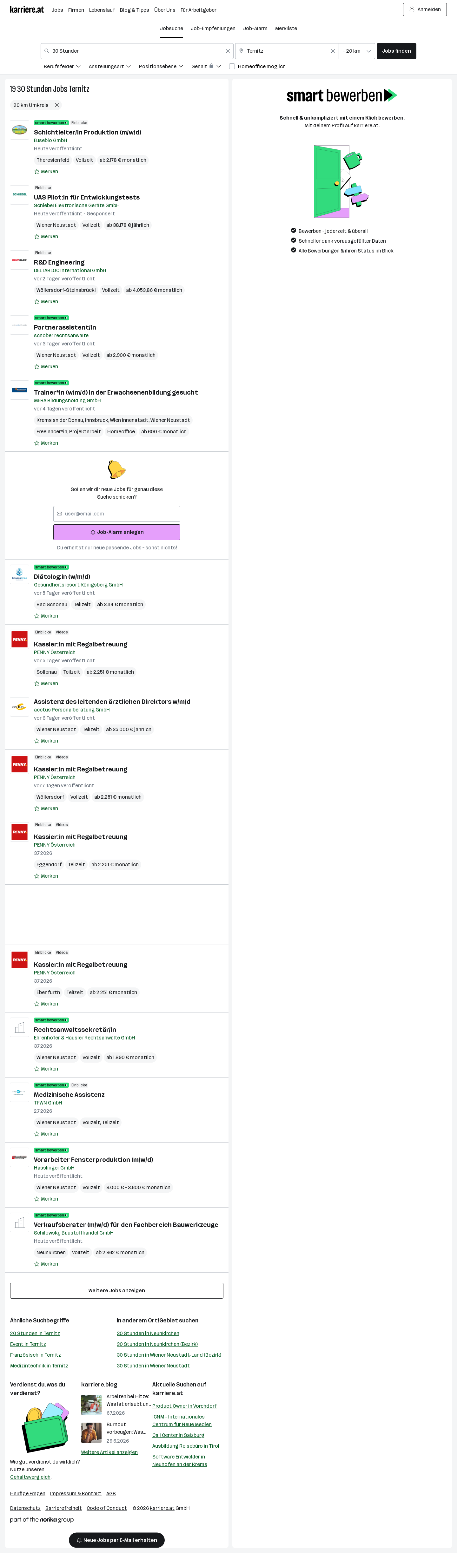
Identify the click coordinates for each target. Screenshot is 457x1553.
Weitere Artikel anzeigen (109, 1452)
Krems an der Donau (60, 420)
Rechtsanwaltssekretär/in (75, 1029)
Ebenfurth (48, 992)
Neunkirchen (51, 1252)
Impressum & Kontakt (76, 1494)
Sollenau (46, 672)
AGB (111, 1494)
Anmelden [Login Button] (425, 9)
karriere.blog (99, 1384)
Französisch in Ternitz (35, 1355)
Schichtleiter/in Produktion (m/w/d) (87, 132)
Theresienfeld (53, 160)
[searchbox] (116, 514)
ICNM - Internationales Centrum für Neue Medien (182, 1420)
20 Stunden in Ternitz (35, 1333)
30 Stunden (34, 89)
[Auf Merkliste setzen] (46, 171)
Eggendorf (49, 865)
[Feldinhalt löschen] (228, 51)
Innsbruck (97, 420)
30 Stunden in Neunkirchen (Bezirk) (157, 1344)
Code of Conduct (107, 1508)
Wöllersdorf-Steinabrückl (66, 290)
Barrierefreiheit (63, 1508)
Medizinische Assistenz (69, 1094)
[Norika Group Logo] (42, 1521)
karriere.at (167, 1393)
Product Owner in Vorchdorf (184, 1406)
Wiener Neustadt (56, 225)
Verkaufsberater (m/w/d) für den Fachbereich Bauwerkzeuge (126, 1225)
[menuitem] (66, 67)
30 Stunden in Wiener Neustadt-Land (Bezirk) (169, 1355)
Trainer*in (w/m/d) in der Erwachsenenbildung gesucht (116, 392)
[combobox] (137, 51)
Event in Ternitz (28, 1344)
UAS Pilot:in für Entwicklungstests (87, 197)
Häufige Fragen (27, 1494)
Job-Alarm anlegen (117, 532)
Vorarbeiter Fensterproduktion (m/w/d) (93, 1159)
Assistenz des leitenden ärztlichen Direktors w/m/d (112, 701)
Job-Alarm (255, 28)
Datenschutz (25, 1508)
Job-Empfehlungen (213, 28)
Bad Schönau (51, 604)
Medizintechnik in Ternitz (39, 1366)
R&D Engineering (59, 262)
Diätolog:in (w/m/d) (62, 576)
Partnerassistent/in (65, 327)
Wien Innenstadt (130, 420)
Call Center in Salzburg (178, 1435)
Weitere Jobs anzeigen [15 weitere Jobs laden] (117, 1291)
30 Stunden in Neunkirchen (148, 1333)
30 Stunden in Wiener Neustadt (153, 1366)
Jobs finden (396, 51)
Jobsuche (171, 28)
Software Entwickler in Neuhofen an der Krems (179, 1460)
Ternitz (79, 89)
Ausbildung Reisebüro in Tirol (185, 1446)
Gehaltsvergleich (30, 1477)
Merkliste (286, 28)
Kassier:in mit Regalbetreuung (80, 644)
